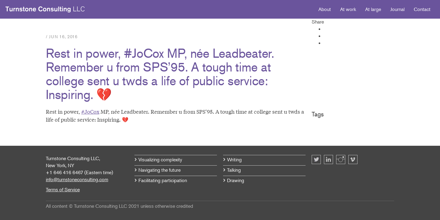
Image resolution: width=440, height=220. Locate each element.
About (324, 9)
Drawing (235, 180)
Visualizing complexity (160, 159)
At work (348, 9)
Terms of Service (63, 189)
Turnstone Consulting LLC (45, 9)
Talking (234, 170)
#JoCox (90, 111)
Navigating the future (159, 170)
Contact (422, 9)
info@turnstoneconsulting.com (77, 179)
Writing (234, 159)
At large (373, 9)
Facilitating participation (162, 180)
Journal (397, 9)
